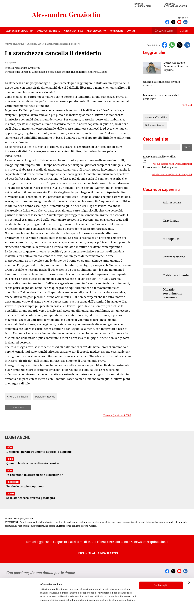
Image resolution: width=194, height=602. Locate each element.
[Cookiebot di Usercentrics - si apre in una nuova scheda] (19, 596)
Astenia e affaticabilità (17, 396)
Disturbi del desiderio (45, 396)
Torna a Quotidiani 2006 (117, 415)
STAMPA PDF (18, 407)
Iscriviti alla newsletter (143, 5)
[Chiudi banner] (189, 563)
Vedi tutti (187, 105)
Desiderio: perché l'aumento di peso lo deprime (176, 66)
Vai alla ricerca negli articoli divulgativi (172, 174)
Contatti (132, 30)
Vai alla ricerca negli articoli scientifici (172, 164)
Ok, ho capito (161, 566)
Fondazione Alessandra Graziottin (175, 5)
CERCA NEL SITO (164, 31)
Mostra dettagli (48, 596)
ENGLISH (184, 30)
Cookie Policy (105, 587)
